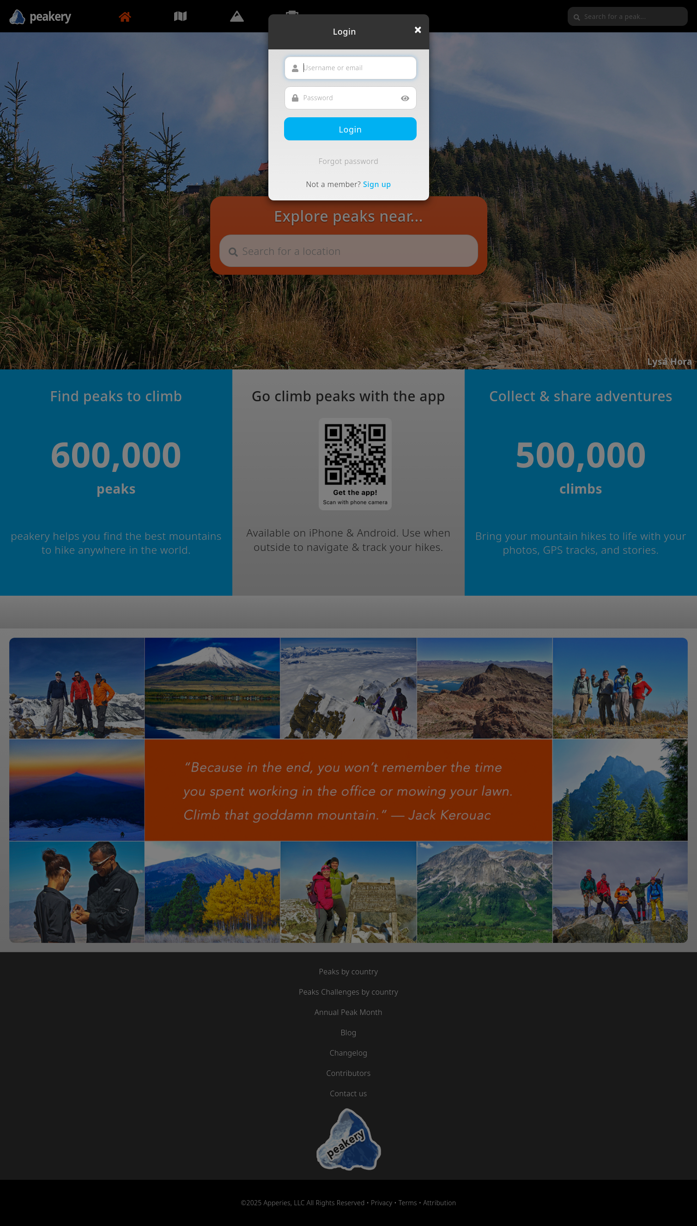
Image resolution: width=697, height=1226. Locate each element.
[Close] (418, 29)
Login (350, 129)
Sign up (377, 184)
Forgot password (349, 161)
